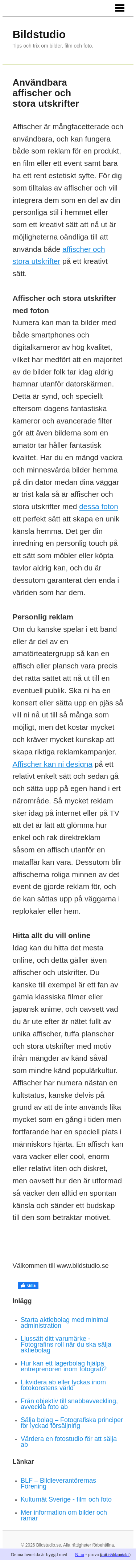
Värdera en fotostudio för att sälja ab (69, 1441)
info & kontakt (115, 1554)
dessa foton (98, 506)
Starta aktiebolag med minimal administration (64, 1322)
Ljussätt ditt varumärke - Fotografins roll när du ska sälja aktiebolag (66, 1344)
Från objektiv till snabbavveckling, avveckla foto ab (69, 1403)
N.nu (79, 1554)
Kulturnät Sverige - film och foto (66, 1499)
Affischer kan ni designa (52, 764)
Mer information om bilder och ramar (64, 1515)
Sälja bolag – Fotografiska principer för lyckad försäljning (72, 1422)
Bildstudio (39, 34)
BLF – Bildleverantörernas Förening (58, 1483)
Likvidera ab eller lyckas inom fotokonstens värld (63, 1385)
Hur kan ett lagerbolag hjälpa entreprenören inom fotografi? (64, 1366)
